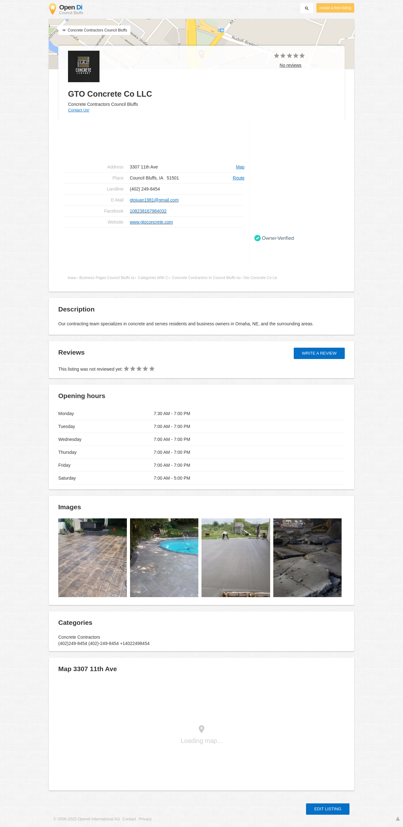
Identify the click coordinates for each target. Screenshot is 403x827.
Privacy (145, 819)
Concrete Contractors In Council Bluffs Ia (206, 278)
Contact (129, 819)
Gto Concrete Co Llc (260, 278)
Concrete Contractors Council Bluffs (94, 30)
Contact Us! (78, 110)
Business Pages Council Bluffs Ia (106, 278)
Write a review (319, 353)
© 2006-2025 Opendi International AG (87, 819)
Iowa (72, 278)
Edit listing (327, 809)
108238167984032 (148, 211)
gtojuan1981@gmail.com (154, 199)
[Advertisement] (154, 248)
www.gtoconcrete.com (151, 222)
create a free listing (335, 8)
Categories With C (153, 278)
